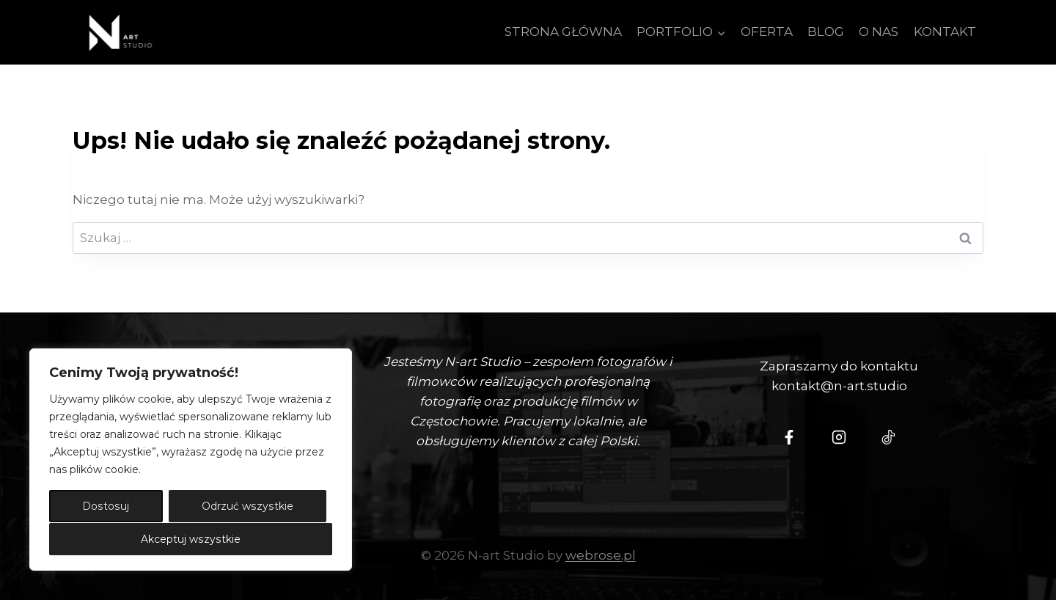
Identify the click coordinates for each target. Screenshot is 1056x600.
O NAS (878, 31)
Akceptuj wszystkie (191, 539)
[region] (190, 460)
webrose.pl (600, 555)
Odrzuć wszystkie (247, 506)
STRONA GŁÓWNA (563, 31)
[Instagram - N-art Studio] (839, 437)
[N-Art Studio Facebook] (789, 437)
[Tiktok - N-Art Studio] (889, 437)
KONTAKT (945, 31)
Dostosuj (105, 506)
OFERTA (767, 31)
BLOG (825, 31)
